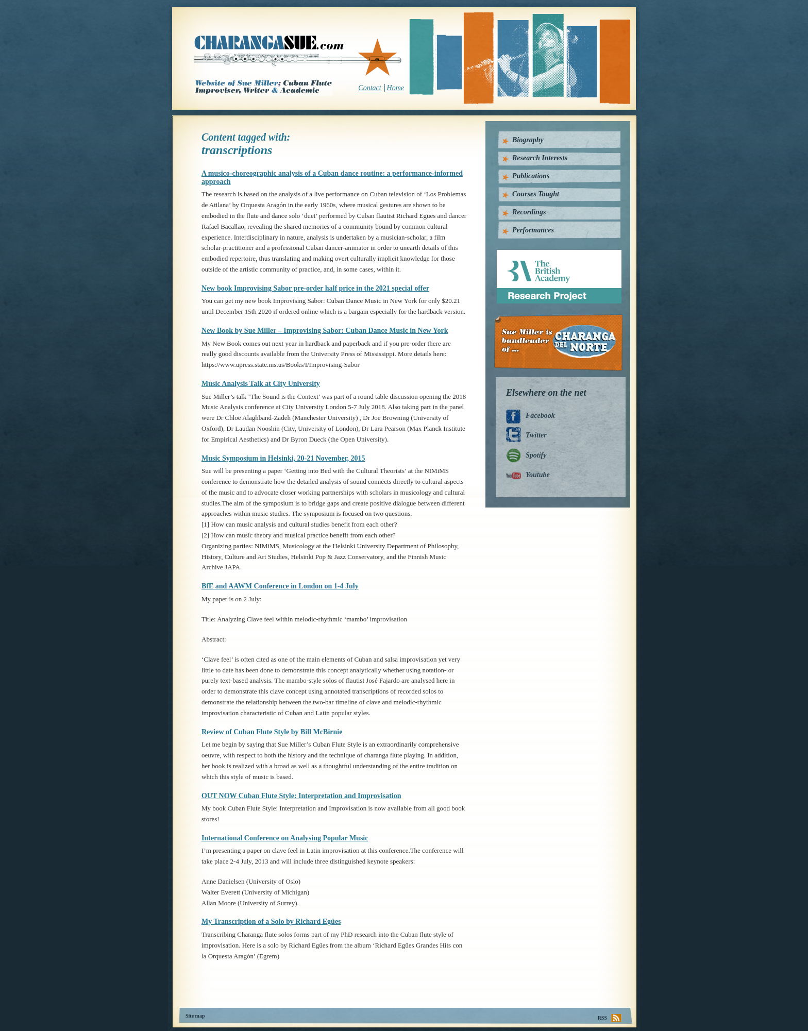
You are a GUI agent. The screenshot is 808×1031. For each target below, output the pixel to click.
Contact (369, 88)
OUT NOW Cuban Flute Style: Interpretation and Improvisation (301, 796)
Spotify (536, 455)
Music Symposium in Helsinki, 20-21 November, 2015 (283, 458)
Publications (530, 176)
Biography (528, 140)
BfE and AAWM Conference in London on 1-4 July (280, 586)
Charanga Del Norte (562, 343)
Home (395, 88)
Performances (533, 230)
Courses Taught (535, 194)
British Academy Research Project (549, 254)
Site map (195, 1016)
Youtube (538, 475)
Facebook (540, 415)
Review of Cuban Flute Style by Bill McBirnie (271, 732)
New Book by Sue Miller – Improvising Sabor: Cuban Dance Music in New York (324, 330)
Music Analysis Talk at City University (260, 383)
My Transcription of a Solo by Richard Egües (271, 921)
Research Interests (539, 158)
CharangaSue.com (298, 56)
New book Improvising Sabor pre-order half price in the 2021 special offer (315, 288)
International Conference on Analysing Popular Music (284, 838)
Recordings (529, 212)
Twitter (536, 435)
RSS (602, 1018)
